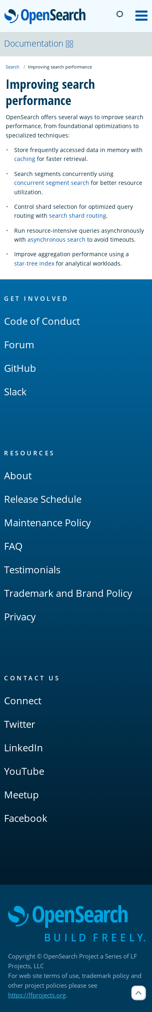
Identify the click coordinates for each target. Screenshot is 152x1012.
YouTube (24, 771)
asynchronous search (57, 239)
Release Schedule (42, 499)
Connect (22, 700)
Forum (19, 344)
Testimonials (32, 569)
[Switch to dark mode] (120, 14)
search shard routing (77, 215)
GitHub (20, 368)
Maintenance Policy (47, 522)
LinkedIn (23, 747)
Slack (15, 391)
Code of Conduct (42, 321)
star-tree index (34, 263)
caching (24, 159)
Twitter (19, 724)
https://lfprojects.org (37, 995)
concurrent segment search (51, 183)
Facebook (25, 818)
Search (12, 67)
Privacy (20, 616)
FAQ (13, 546)
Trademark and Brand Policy (68, 593)
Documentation (39, 43)
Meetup (21, 794)
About (18, 475)
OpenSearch (47, 17)
